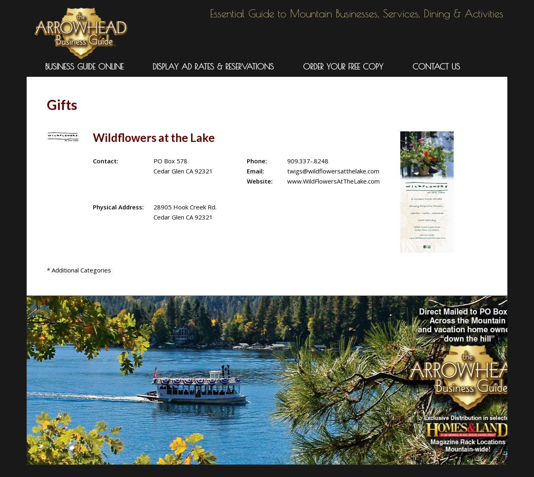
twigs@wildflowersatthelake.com (333, 171)
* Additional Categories (79, 270)
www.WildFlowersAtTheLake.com (333, 181)
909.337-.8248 (307, 161)
